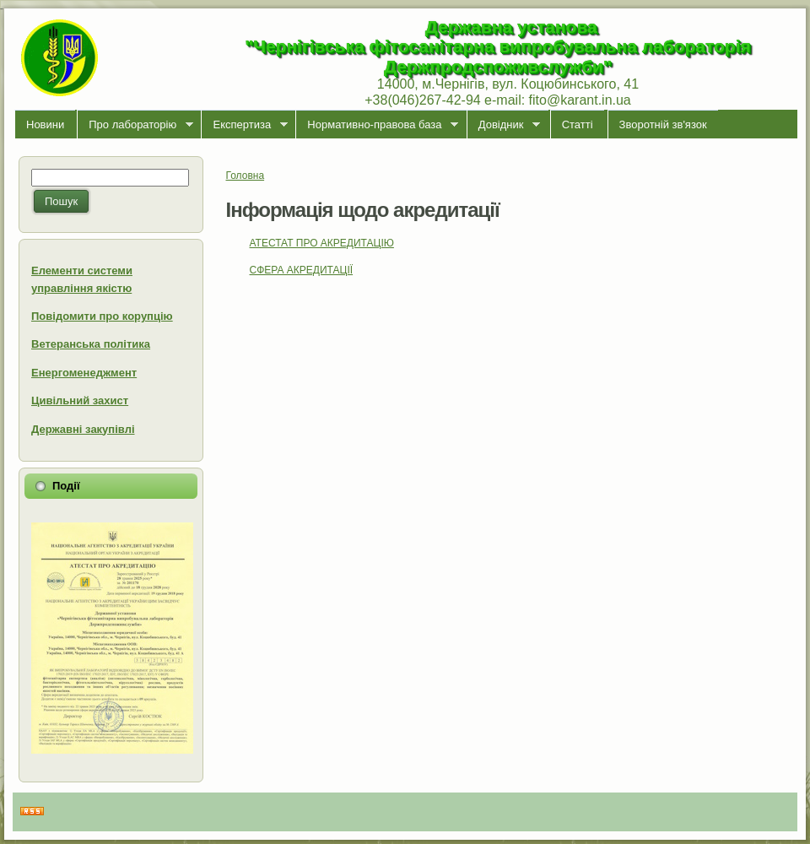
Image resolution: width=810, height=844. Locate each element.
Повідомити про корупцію (102, 316)
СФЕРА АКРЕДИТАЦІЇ (302, 270)
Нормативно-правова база (376, 125)
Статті (577, 124)
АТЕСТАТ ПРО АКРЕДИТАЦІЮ (322, 243)
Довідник (503, 125)
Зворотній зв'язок (663, 124)
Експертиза (244, 125)
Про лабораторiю (135, 125)
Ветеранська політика (90, 344)
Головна (245, 175)
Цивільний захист (79, 400)
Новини (45, 124)
